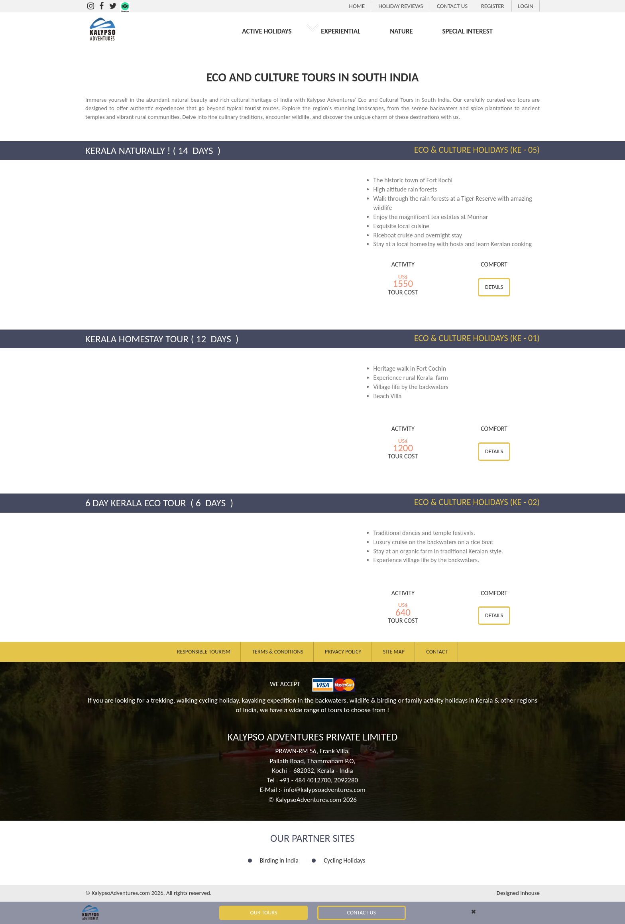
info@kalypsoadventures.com (325, 790)
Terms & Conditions (277, 651)
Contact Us (361, 912)
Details (494, 287)
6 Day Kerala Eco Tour (136, 503)
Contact (437, 651)
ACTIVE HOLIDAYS (266, 31)
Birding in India (279, 860)
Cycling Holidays (344, 860)
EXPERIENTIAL (340, 31)
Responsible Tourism (203, 651)
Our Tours (263, 912)
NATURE (401, 31)
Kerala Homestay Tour (137, 339)
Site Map (394, 651)
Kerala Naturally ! (128, 150)
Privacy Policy (343, 651)
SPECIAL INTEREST (467, 31)
